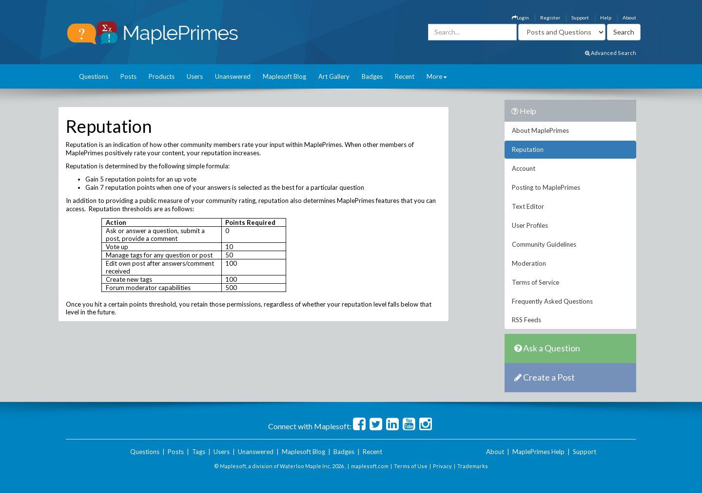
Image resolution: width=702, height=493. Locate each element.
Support (580, 17)
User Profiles (530, 225)
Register (550, 17)
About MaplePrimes (540, 130)
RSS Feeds (526, 320)
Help (605, 17)
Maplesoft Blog (284, 76)
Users (195, 76)
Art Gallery (334, 76)
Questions (93, 76)
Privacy (442, 466)
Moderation (529, 263)
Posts (128, 76)
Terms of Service (535, 282)
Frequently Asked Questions (552, 301)
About (629, 17)
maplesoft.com (370, 466)
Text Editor (528, 206)
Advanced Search (610, 53)
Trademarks (472, 466)
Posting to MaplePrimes (546, 187)
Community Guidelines (544, 244)
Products (162, 76)
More (437, 76)
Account (523, 168)
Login (520, 17)
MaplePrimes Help (538, 452)
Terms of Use (411, 466)
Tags (198, 452)
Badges (372, 76)
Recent (404, 76)
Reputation (528, 149)
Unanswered (233, 76)
